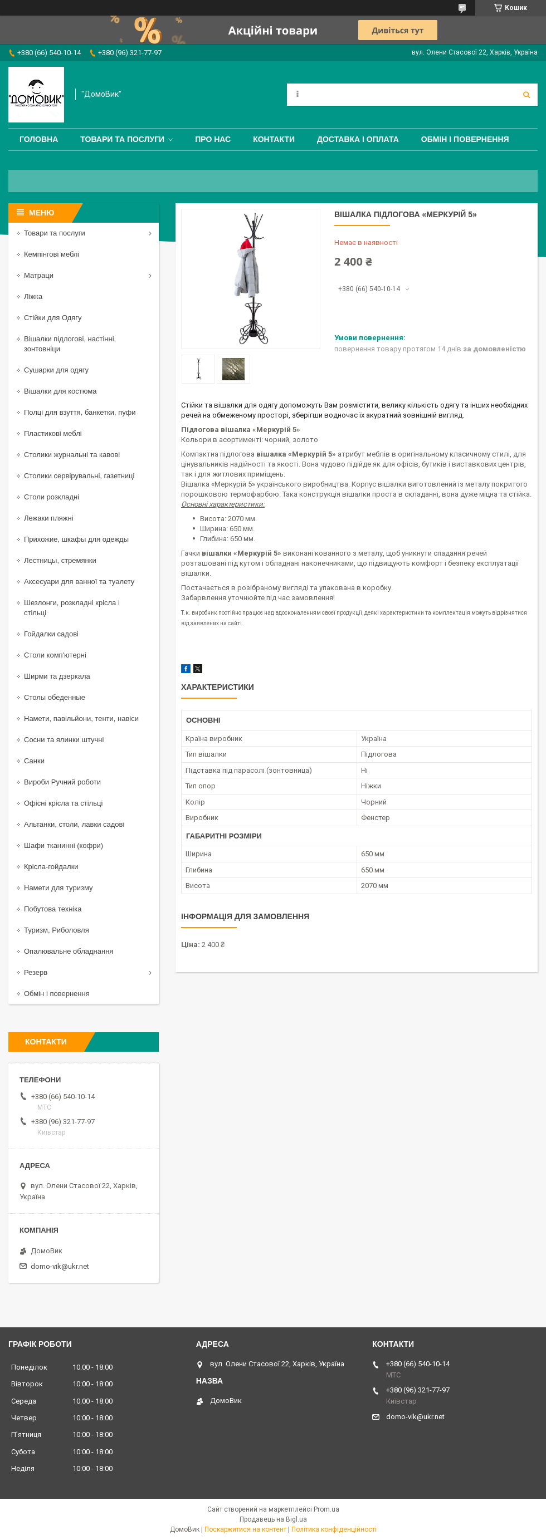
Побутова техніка (52, 909)
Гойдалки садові (51, 634)
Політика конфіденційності (334, 1529)
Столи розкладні (51, 497)
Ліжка (33, 296)
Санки (34, 761)
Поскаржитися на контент (245, 1529)
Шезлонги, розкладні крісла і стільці (72, 608)
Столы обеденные (54, 697)
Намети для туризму (58, 888)
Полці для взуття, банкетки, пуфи (80, 412)
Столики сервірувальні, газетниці (79, 476)
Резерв (35, 972)
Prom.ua (326, 1509)
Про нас (213, 139)
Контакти (274, 139)
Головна (39, 139)
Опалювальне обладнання (68, 951)
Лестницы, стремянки (60, 560)
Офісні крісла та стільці (63, 803)
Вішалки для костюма (60, 391)
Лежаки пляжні (49, 518)
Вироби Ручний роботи (62, 782)
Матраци (38, 275)
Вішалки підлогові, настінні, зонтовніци (70, 344)
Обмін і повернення (465, 139)
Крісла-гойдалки (51, 866)
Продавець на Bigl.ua (273, 1519)
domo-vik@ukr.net (60, 1266)
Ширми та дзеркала (57, 676)
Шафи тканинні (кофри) (63, 845)
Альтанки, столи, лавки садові (74, 824)
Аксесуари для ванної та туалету (79, 581)
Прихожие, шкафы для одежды (76, 539)
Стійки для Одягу (53, 317)
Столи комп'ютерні (55, 655)
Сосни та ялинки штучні (64, 739)
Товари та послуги (122, 139)
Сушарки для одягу (56, 370)
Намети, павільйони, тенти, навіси (81, 718)
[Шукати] (526, 95)
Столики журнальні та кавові (72, 454)
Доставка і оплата (358, 139)
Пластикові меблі (53, 433)
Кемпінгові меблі (51, 254)
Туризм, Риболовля (56, 930)
